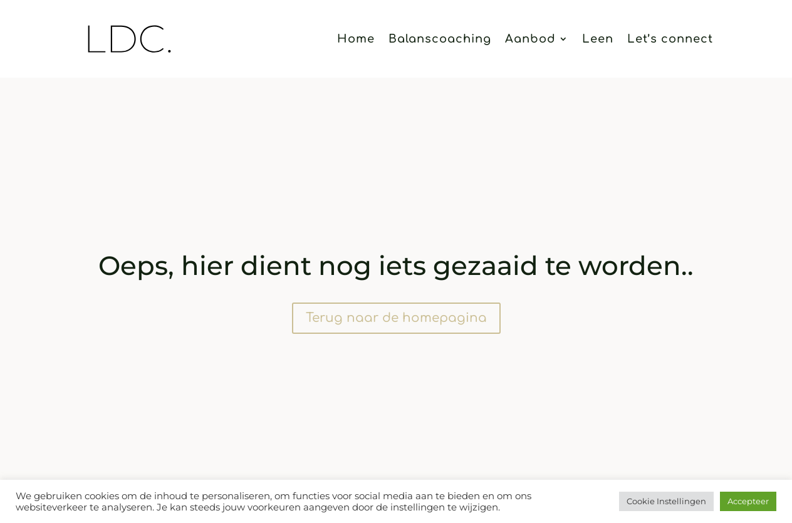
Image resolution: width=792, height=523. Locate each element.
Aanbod (530, 39)
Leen (597, 39)
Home (356, 39)
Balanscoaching (439, 39)
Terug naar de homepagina (396, 318)
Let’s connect (670, 39)
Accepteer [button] (748, 501)
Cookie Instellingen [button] (666, 501)
